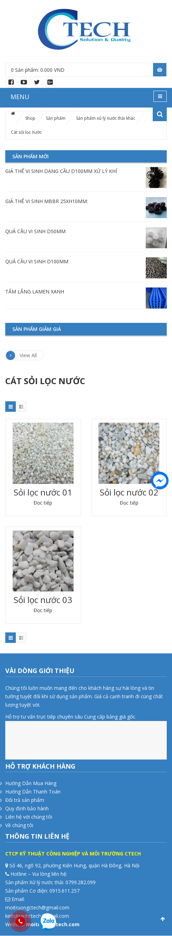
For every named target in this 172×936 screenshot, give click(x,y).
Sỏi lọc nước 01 (43, 492)
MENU (20, 96)
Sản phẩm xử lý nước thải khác (105, 118)
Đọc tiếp (43, 502)
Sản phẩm (56, 118)
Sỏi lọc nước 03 (43, 599)
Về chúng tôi (19, 825)
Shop (30, 118)
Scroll (162, 919)
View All (21, 355)
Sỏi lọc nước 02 (129, 492)
